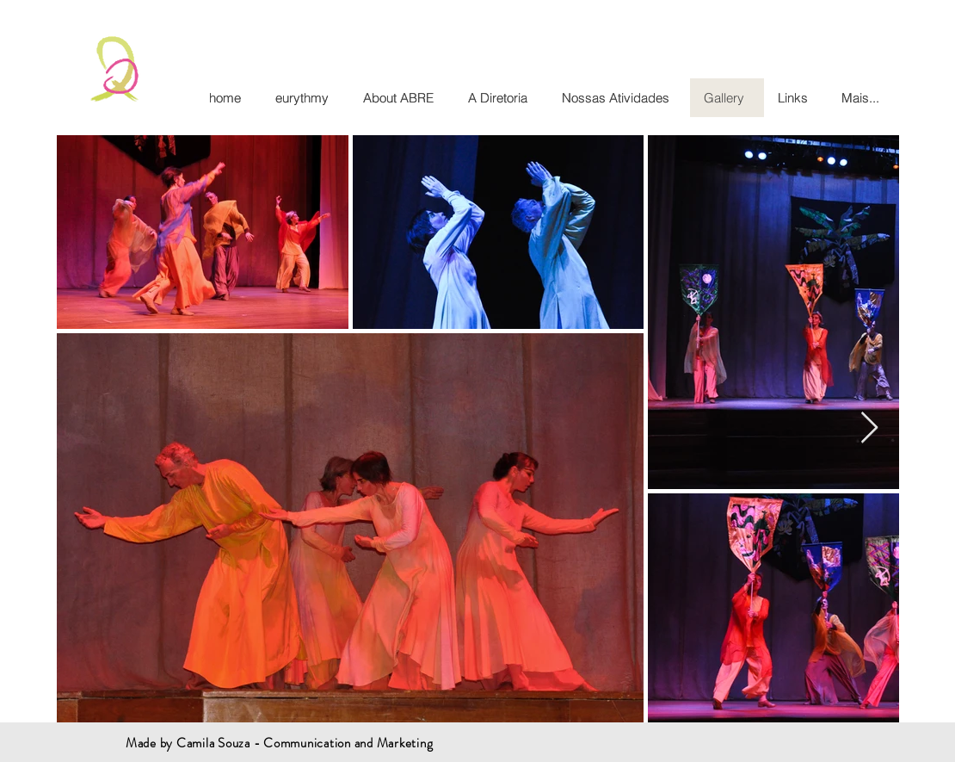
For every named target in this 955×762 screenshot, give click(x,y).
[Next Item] (869, 428)
